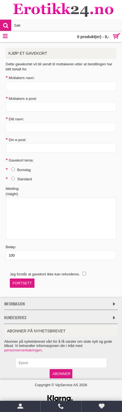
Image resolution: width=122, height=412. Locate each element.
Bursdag (20, 169)
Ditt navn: (16, 119)
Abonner (61, 374)
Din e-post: (17, 140)
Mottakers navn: (22, 78)
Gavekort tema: (21, 160)
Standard (20, 179)
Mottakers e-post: (23, 98)
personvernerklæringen (23, 350)
